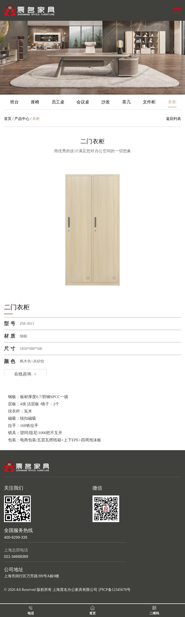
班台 (14, 102)
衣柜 (172, 102)
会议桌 (82, 102)
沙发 (105, 102)
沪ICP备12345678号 (114, 590)
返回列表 (173, 119)
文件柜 (149, 102)
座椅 (35, 102)
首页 (7, 119)
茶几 (126, 102)
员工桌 (58, 102)
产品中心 (21, 119)
